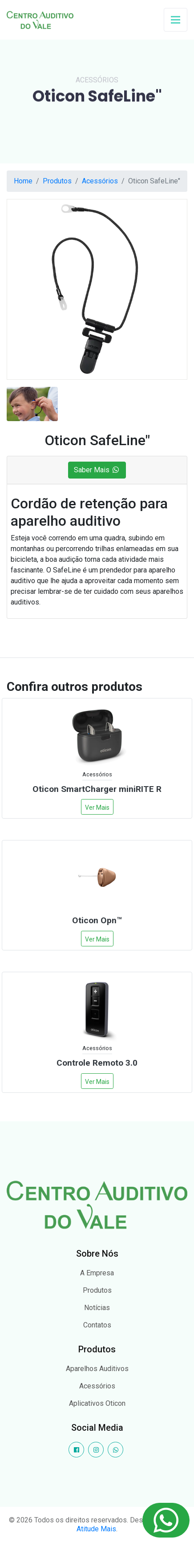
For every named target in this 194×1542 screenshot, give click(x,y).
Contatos (97, 1325)
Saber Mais (97, 470)
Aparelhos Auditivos (97, 1368)
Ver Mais (97, 807)
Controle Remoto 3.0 (97, 1063)
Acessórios (100, 181)
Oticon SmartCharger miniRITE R (97, 789)
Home (23, 181)
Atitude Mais (96, 1529)
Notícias (97, 1307)
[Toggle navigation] (175, 19)
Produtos (57, 181)
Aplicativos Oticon (97, 1403)
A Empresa (97, 1273)
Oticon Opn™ (97, 920)
